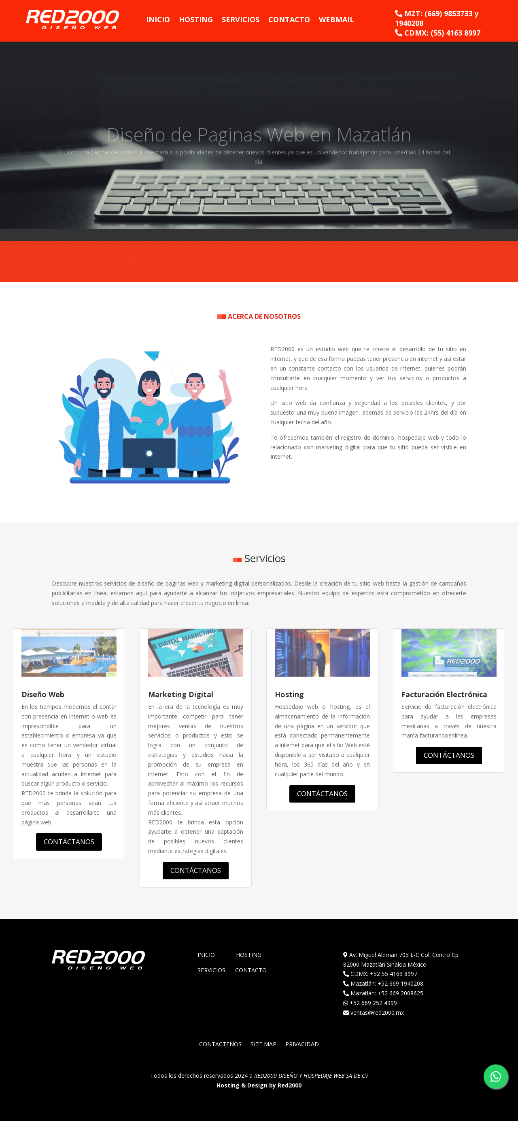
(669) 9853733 (448, 13)
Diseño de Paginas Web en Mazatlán (259, 141)
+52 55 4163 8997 (393, 974)
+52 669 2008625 (400, 993)
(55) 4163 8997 (455, 33)
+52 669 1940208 (400, 983)
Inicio (158, 19)
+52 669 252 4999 (373, 1003)
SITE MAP (263, 1044)
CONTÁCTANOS (69, 841)
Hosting (196, 19)
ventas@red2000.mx (377, 1012)
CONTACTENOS (220, 1044)
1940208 (409, 23)
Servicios (240, 19)
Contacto (289, 19)
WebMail (336, 19)
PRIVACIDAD (302, 1044)
